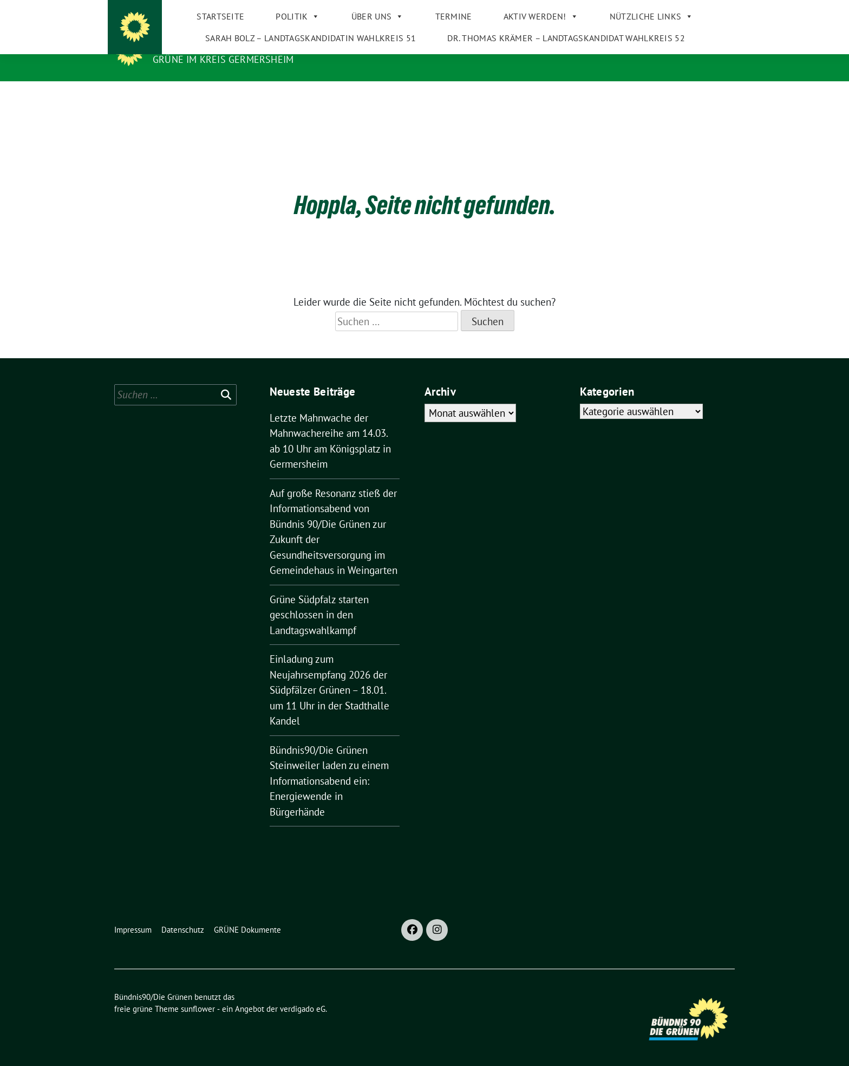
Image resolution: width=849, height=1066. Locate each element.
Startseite (209, 92)
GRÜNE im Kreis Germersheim (223, 59)
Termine (442, 92)
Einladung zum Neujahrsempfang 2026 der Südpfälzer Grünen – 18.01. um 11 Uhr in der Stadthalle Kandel (329, 681)
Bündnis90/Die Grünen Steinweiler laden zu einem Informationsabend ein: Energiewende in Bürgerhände (329, 772)
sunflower (198, 1001)
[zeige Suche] (715, 10)
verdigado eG (302, 1001)
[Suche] (700, 10)
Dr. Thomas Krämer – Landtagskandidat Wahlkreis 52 (555, 113)
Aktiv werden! (529, 92)
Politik (287, 92)
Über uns (367, 92)
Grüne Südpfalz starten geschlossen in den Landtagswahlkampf (319, 607)
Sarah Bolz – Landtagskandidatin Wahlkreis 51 (299, 113)
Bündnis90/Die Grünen (218, 44)
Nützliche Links (641, 92)
